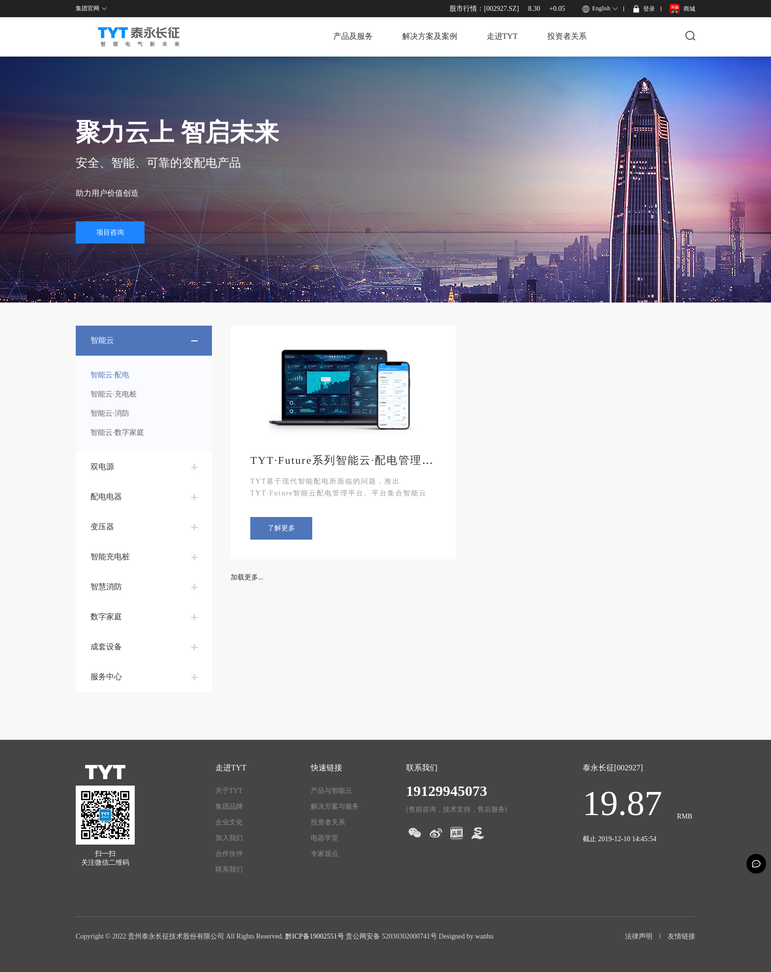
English (601, 8)
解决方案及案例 (429, 36)
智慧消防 (106, 586)
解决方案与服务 (335, 806)
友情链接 (681, 936)
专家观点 (324, 853)
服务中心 (106, 676)
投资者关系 (567, 36)
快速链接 (326, 767)
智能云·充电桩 (113, 394)
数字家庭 (106, 616)
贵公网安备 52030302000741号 (391, 936)
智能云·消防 (109, 413)
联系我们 (229, 869)
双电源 (102, 466)
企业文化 (229, 822)
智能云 (102, 340)
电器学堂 (324, 838)
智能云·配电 (109, 375)
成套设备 (106, 646)
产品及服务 (353, 36)
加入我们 (229, 838)
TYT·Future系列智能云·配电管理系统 (347, 460)
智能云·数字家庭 (117, 432)
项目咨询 (110, 232)
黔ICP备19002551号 (314, 936)
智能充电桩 (110, 556)
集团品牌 (229, 806)
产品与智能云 (331, 790)
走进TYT (502, 36)
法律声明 (638, 936)
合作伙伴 (229, 853)
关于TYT (228, 790)
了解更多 (281, 528)
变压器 (102, 526)
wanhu (484, 936)
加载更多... (247, 577)
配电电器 (106, 496)
